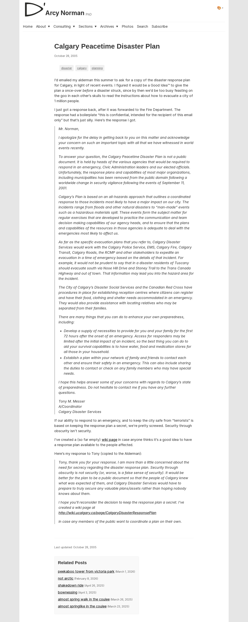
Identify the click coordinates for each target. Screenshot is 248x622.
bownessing (67, 592)
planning (97, 68)
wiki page (109, 440)
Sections (87, 26)
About (43, 26)
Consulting (64, 26)
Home (28, 26)
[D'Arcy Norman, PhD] (57, 8)
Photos (127, 26)
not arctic (65, 578)
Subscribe (160, 26)
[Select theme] (220, 8)
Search (142, 26)
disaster (66, 68)
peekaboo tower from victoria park (86, 571)
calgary (82, 68)
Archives (109, 26)
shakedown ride (71, 585)
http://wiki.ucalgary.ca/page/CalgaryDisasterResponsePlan (107, 513)
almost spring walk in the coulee (84, 599)
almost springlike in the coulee (82, 606)
